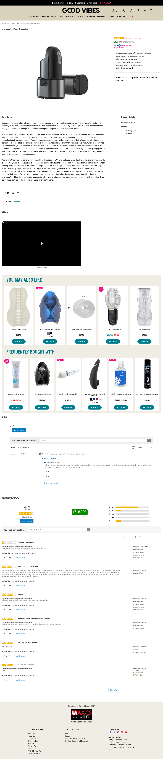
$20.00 (147, 400)
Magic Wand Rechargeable (68, 394)
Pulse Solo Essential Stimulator (50, 330)
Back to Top (114, 690)
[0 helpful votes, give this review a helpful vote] (5, 558)
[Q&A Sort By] (145, 447)
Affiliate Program (115, 737)
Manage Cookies (34, 753)
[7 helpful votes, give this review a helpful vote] (5, 656)
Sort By (133, 447)
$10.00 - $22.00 (121, 400)
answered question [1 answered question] (127, 45)
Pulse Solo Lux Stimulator (42, 394)
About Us (31, 736)
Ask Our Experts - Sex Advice (76, 738)
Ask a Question (119, 47)
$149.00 (42, 400)
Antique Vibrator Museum (118, 740)
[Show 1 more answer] (50, 483)
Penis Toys (15, 23)
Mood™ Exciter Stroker (18, 330)
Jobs (110, 750)
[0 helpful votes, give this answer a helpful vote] (47, 471)
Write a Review (138, 39)
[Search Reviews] (59, 529)
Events (67, 736)
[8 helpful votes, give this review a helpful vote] (5, 680)
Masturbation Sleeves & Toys (30, 23)
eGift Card (31, 733)
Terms (30, 748)
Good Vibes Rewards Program (120, 745)
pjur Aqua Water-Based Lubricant (147, 394)
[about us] (138, 11)
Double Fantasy (144, 330)
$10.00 (81, 335)
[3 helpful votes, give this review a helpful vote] (5, 634)
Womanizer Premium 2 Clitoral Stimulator (95, 395)
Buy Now (19, 341)
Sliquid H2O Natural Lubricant (121, 394)
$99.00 (50, 336)
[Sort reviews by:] (128, 537)
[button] (48, 333)
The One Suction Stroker (113, 330)
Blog (66, 733)
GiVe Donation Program (117, 742)
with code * (81, 3)
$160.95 (68, 400)
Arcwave (16, 201)
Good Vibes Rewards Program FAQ (122, 747)
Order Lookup (33, 741)
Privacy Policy (33, 746)
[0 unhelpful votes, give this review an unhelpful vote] (10, 558)
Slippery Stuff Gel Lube (16, 394)
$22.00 (18, 335)
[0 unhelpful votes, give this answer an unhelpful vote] (47, 477)
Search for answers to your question (24, 440)
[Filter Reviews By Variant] (149, 537)
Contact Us (32, 738)
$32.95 (144, 335)
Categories (5, 23)
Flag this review (20, 557)
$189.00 (95, 402)
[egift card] (113, 11)
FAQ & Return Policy (35, 751)
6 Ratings (129, 39)
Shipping (31, 743)
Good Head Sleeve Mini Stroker (81, 330)
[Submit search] (149, 440)
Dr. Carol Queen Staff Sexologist (77, 741)
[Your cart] (150, 10)
